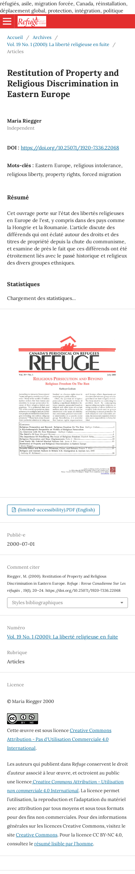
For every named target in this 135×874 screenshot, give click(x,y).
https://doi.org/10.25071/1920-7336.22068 (70, 147)
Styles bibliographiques (37, 603)
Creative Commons (36, 835)
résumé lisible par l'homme (63, 844)
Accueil (15, 37)
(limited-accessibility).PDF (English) (56, 510)
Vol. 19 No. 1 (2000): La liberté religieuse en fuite (58, 44)
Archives (42, 37)
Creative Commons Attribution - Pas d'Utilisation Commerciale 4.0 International (59, 739)
